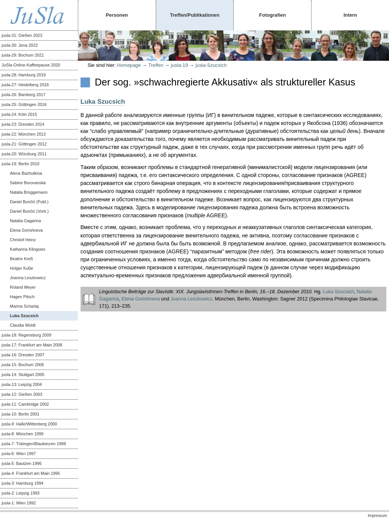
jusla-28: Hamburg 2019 (24, 75)
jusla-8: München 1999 (22, 433)
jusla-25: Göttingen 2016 (24, 104)
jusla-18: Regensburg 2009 (26, 335)
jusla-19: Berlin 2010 (20, 163)
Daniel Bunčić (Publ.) (29, 201)
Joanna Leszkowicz (28, 277)
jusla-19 (179, 65)
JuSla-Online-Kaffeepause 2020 (31, 65)
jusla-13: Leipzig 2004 (22, 384)
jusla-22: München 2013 (24, 134)
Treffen (155, 65)
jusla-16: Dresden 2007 (23, 354)
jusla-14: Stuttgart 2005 (23, 374)
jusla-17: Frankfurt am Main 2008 (32, 345)
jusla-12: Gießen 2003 (22, 394)
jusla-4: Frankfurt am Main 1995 (31, 473)
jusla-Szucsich (211, 65)
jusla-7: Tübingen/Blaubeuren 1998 (34, 443)
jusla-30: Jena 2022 (20, 45)
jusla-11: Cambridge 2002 (25, 404)
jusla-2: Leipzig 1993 (21, 493)
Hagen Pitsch (22, 296)
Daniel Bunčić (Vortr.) (29, 211)
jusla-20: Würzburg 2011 (24, 154)
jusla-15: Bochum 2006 (23, 364)
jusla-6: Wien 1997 (19, 453)
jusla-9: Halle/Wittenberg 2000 (29, 424)
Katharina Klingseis (27, 249)
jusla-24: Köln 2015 (19, 114)
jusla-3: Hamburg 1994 (22, 483)
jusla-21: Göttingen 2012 (24, 144)
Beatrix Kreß (21, 258)
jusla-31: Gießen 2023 (22, 35)
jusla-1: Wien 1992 (19, 503)
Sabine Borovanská (28, 182)
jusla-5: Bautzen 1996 (21, 463)
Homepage (129, 65)
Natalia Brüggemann (28, 192)
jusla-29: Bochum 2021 (23, 55)
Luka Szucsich (24, 315)
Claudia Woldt (23, 325)
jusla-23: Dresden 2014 (23, 124)
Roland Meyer (23, 287)
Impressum (377, 516)
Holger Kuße (21, 268)
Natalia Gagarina (25, 220)
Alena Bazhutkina (26, 173)
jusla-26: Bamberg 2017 (23, 94)
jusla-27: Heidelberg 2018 (25, 84)
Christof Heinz (23, 239)
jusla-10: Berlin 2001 (20, 414)
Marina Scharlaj (24, 306)
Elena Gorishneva (26, 230)
